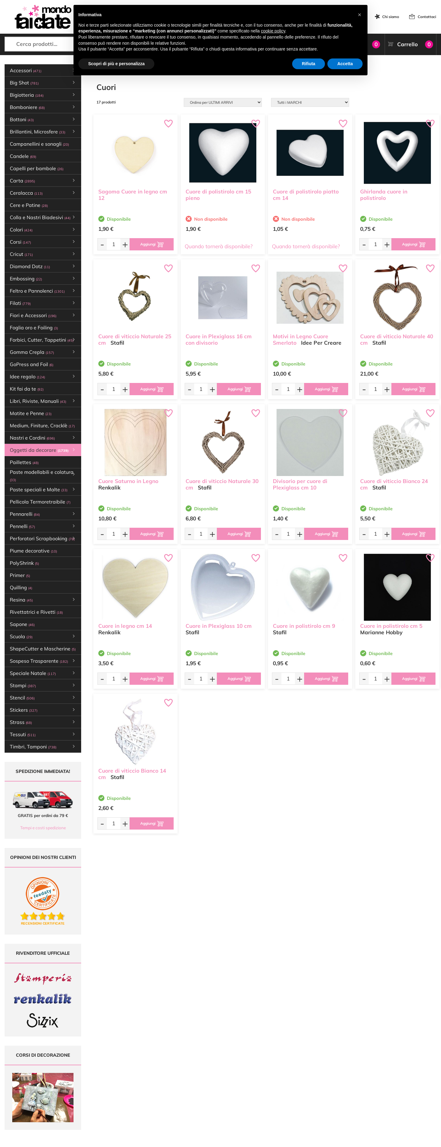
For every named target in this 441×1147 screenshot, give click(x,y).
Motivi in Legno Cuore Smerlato (300, 339)
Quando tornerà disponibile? (219, 246)
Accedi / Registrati (203, 1089)
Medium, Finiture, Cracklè (42, 425)
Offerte (194, 1071)
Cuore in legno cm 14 (125, 626)
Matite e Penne (30, 413)
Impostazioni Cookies (280, 1095)
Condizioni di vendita (279, 1083)
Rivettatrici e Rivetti (36, 612)
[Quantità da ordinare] (114, 244)
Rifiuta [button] (308, 63)
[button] (359, 15)
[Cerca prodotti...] (55, 44)
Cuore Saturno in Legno (128, 481)
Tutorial (194, 1077)
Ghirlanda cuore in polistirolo (383, 194)
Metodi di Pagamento (280, 1071)
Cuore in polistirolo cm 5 (391, 626)
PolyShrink (24, 563)
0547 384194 (135, 1086)
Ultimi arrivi (198, 1065)
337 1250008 (135, 1104)
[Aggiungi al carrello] (152, 244)
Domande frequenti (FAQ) (284, 1065)
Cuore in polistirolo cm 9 (304, 626)
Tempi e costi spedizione (43, 827)
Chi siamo (390, 16)
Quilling (21, 587)
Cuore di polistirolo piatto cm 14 (306, 194)
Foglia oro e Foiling (34, 327)
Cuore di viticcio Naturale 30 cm (222, 484)
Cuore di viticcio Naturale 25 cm (134, 339)
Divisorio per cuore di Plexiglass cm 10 (300, 484)
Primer (20, 575)
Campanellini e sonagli (39, 144)
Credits (304, 1139)
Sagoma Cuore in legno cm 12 (132, 194)
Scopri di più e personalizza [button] (116, 63)
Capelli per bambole (36, 168)
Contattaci (427, 16)
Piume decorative (33, 551)
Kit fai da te (26, 389)
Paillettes (24, 462)
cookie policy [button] (273, 30)
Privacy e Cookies (277, 1089)
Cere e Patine (29, 205)
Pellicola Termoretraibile (40, 502)
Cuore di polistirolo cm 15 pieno (218, 194)
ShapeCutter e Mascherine (43, 649)
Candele (23, 156)
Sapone (22, 624)
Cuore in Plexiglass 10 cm (219, 626)
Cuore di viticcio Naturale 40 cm (396, 339)
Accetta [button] (345, 63)
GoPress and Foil (31, 364)
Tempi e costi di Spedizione (285, 1077)
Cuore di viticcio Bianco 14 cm (132, 773)
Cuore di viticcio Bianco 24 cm (394, 484)
